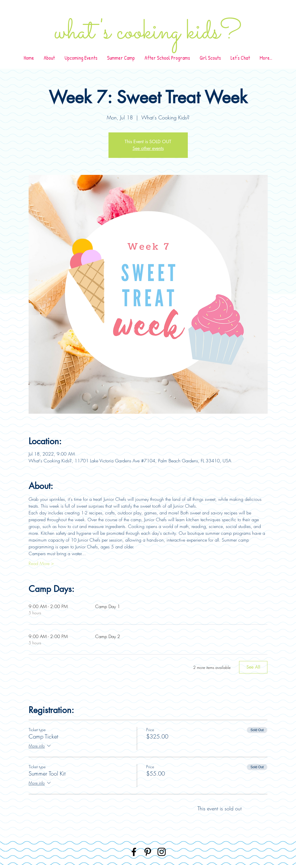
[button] (167, 58)
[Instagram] (161, 851)
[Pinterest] (147, 851)
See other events (148, 148)
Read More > (41, 563)
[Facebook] (133, 851)
